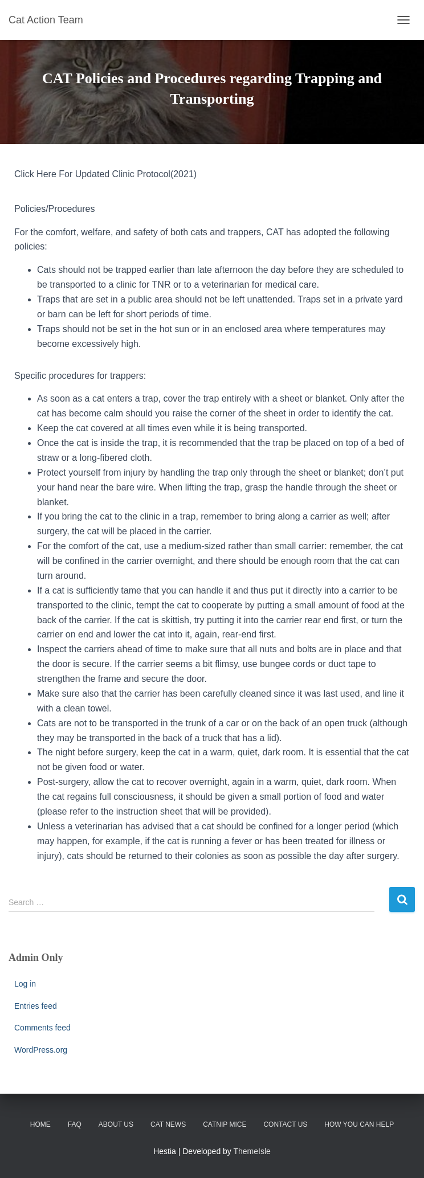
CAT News (168, 1124)
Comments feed (42, 1027)
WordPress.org (40, 1049)
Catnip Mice (224, 1124)
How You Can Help (359, 1124)
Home (40, 1124)
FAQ (74, 1124)
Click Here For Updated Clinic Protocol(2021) (105, 174)
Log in (25, 983)
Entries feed (35, 1006)
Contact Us (285, 1124)
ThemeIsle (252, 1151)
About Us (116, 1124)
